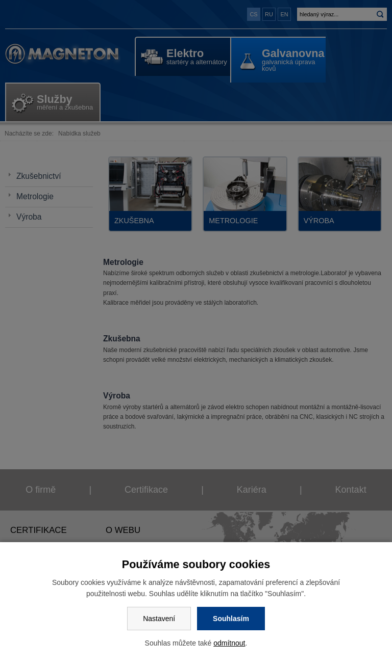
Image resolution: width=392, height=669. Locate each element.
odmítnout (229, 643)
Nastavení (159, 618)
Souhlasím (231, 618)
